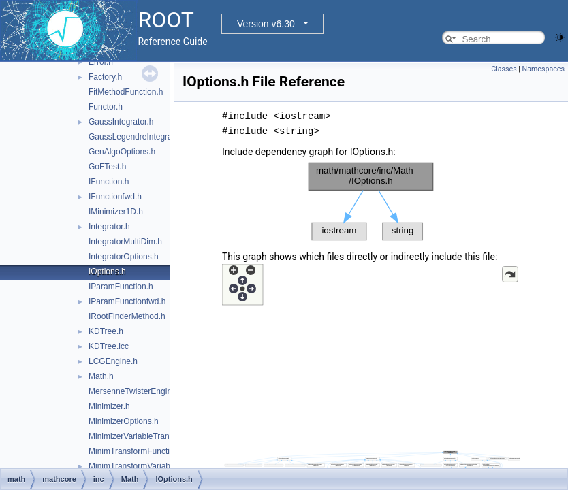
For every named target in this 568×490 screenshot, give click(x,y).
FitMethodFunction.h (126, 92)
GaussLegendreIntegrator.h (138, 137)
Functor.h (106, 107)
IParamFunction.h (121, 286)
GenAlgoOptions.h (122, 152)
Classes (503, 69)
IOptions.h (107, 271)
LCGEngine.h (113, 361)
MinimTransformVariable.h (136, 466)
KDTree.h (106, 331)
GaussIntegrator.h (121, 122)
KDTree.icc (109, 346)
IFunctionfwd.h (115, 196)
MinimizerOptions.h (124, 421)
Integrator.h (109, 226)
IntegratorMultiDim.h (125, 241)
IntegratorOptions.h (124, 256)
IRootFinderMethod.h (127, 316)
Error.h (101, 62)
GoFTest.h (107, 167)
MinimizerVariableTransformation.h (152, 436)
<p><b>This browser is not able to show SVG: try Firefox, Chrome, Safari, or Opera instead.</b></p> (371, 201)
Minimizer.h (109, 406)
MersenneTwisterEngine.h (136, 391)
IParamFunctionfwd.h (127, 301)
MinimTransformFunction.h (137, 451)
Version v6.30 (266, 23)
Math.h (101, 376)
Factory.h (105, 77)
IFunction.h (109, 181)
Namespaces (543, 69)
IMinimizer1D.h (116, 211)
